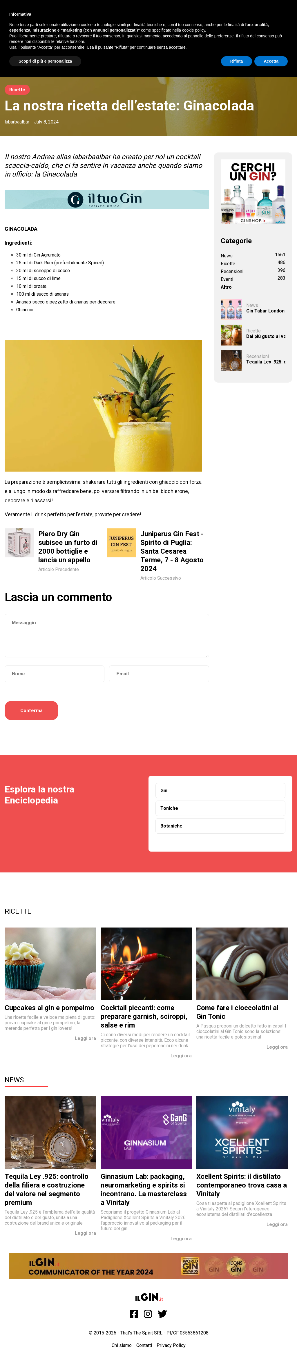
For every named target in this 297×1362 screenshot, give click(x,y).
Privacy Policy (171, 1345)
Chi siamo (122, 1345)
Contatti (144, 1345)
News (14, 1080)
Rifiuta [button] (236, 61)
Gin (163, 790)
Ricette (17, 89)
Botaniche (171, 826)
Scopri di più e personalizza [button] (45, 61)
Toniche (169, 808)
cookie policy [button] (193, 30)
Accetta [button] (271, 61)
